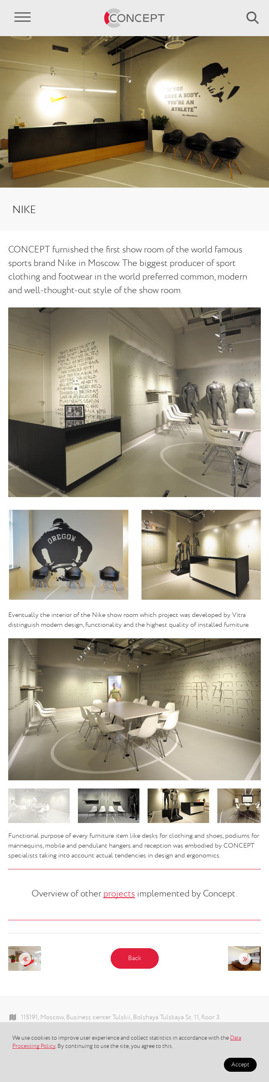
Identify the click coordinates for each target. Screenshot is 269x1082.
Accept (240, 1065)
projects (119, 894)
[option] (134, 709)
